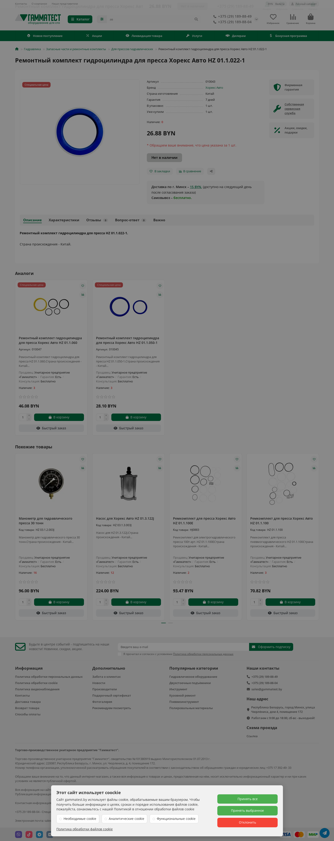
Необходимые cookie (80, 818)
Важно (159, 221)
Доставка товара (28, 701)
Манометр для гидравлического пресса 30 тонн (45, 522)
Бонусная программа (288, 37)
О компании (39, 3)
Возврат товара (27, 707)
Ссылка (252, 735)
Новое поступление (45, 37)
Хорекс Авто (214, 89)
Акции (94, 37)
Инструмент (178, 689)
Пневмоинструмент (184, 701)
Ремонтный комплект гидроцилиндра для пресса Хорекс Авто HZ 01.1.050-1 (127, 341)
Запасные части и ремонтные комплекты (76, 50)
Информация (29, 667)
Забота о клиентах (106, 676)
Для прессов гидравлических (132, 50)
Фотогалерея (102, 701)
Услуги (194, 37)
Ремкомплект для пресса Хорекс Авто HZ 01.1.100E (204, 522)
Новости (98, 682)
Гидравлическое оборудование (193, 676)
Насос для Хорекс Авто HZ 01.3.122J (125, 520)
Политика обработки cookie (36, 682)
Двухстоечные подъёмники (190, 682)
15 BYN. (196, 188)
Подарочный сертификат (111, 695)
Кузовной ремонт (182, 695)
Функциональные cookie (176, 818)
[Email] (183, 646)
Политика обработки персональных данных (49, 676)
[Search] (154, 20)
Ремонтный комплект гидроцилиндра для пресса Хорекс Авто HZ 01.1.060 (50, 341)
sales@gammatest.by (266, 689)
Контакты (21, 3)
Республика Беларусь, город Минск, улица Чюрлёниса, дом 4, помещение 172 (283, 709)
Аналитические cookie (126, 818)
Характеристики (64, 221)
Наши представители (65, 3)
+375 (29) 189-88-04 (232, 22)
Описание (32, 221)
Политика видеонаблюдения (37, 689)
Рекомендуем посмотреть (111, 707)
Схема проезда (262, 727)
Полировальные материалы (191, 707)
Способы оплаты (28, 714)
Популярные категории (193, 667)
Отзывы (97, 221)
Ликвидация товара (144, 37)
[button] (163, 624)
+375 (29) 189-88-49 (232, 17)
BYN (276, 4)
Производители (104, 689)
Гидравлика (32, 50)
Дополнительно (108, 667)
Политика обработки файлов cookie (84, 829)
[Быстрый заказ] (51, 429)
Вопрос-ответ (130, 221)
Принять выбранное (247, 810)
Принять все (248, 799)
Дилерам (236, 37)
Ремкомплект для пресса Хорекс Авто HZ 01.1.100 (281, 522)
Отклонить (247, 822)
